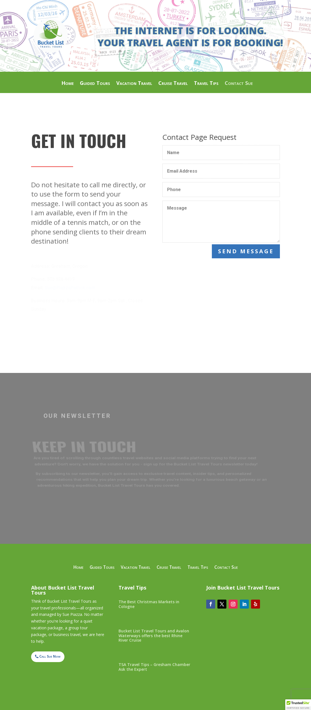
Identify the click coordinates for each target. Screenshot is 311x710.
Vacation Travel (134, 83)
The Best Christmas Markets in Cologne (149, 604)
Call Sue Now (50, 656)
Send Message (246, 251)
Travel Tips (206, 83)
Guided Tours (95, 83)
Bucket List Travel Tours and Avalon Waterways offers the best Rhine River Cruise (154, 635)
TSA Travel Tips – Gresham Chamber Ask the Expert (154, 667)
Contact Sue (239, 83)
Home (67, 83)
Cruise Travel (173, 83)
